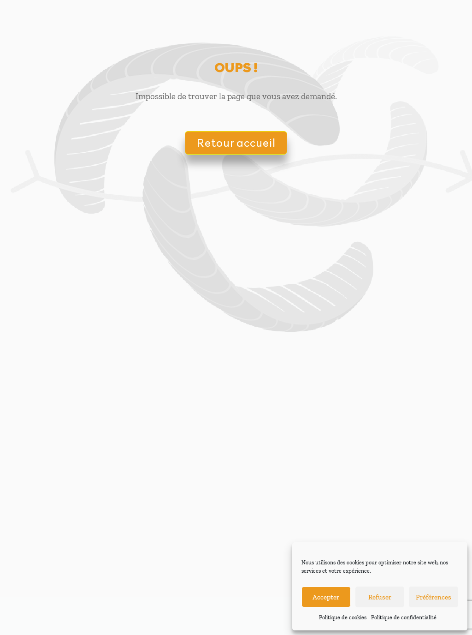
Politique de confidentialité (404, 617)
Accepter (326, 597)
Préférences (433, 597)
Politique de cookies (342, 617)
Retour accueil (236, 142)
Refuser (379, 597)
